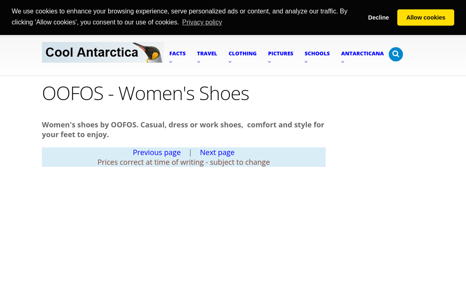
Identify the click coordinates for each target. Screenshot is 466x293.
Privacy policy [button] (202, 22)
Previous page (157, 152)
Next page (217, 152)
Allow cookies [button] (425, 17)
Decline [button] (378, 17)
